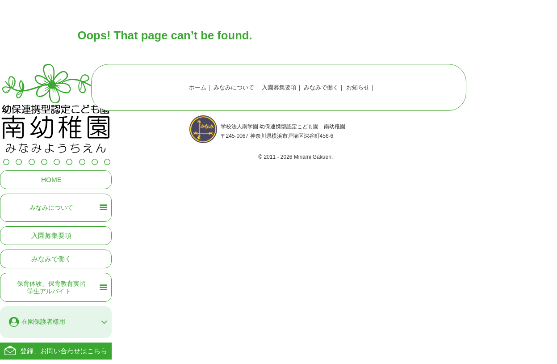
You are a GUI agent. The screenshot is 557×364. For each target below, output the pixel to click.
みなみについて (234, 87)
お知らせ (357, 87)
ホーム (197, 87)
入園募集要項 (51, 235)
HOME (51, 179)
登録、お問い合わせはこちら (63, 351)
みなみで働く (51, 258)
